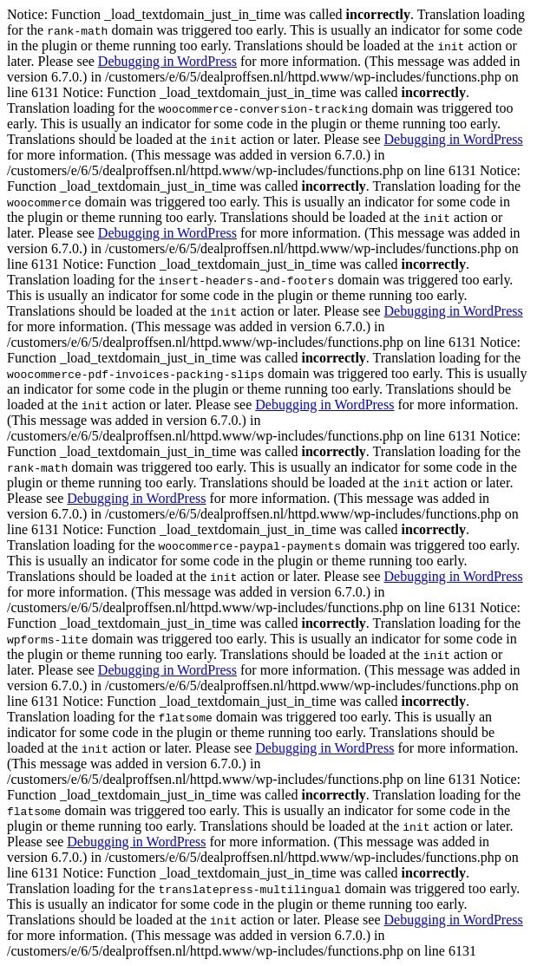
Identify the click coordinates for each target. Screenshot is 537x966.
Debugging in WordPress (167, 61)
